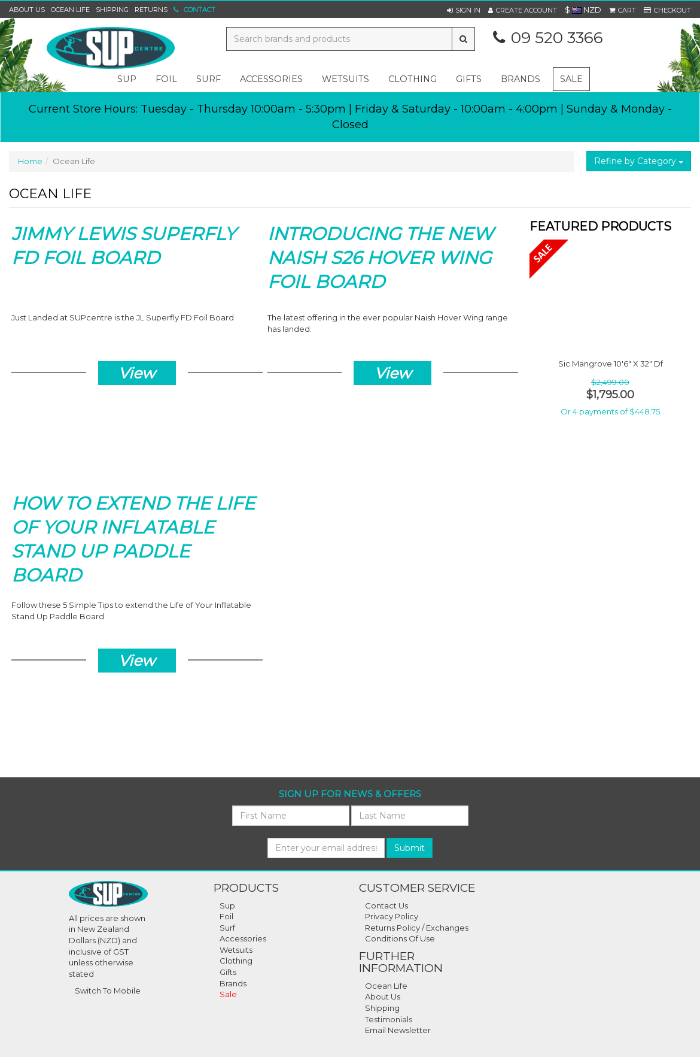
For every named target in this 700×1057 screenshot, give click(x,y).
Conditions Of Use (400, 938)
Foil (226, 916)
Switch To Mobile (108, 990)
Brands (520, 79)
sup (126, 79)
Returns (151, 9)
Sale (571, 79)
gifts (469, 79)
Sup (227, 905)
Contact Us (386, 905)
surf (208, 79)
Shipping (112, 9)
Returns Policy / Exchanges (416, 927)
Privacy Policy (391, 916)
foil (166, 79)
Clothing (236, 960)
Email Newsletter (398, 1030)
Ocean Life (70, 9)
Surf (227, 927)
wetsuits (345, 79)
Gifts (228, 972)
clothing (412, 79)
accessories (271, 79)
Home (30, 161)
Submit (409, 848)
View (136, 373)
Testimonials (388, 1019)
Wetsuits (236, 950)
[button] (463, 10)
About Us (27, 9)
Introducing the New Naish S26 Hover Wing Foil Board (380, 258)
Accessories (243, 938)
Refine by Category (638, 161)
